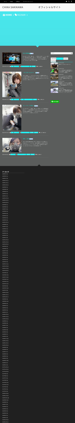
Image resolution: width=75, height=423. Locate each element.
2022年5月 (4, 239)
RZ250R (33, 64)
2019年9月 (4, 305)
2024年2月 (4, 204)
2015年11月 (4, 406)
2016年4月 (4, 395)
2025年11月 (4, 166)
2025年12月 (4, 164)
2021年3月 (4, 270)
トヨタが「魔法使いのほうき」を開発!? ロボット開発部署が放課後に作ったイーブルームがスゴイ (65, 91)
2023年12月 (4, 206)
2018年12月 (4, 324)
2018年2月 (4, 346)
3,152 (41, 119)
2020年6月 (4, 287)
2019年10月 (4, 302)
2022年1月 (4, 248)
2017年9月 (4, 357)
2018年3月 (4, 344)
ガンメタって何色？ (24, 98)
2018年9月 (4, 331)
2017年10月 (4, 355)
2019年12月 (4, 298)
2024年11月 (4, 184)
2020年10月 (4, 281)
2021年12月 (4, 250)
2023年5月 (4, 212)
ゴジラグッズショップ (28, 1)
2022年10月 (4, 228)
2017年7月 (4, 362)
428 (39, 92)
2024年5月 (4, 197)
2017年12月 (4, 351)
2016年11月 (4, 379)
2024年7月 (4, 193)
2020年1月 (4, 296)
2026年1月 (4, 162)
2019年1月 (4, 322)
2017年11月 (4, 353)
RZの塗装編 (22, 53)
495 (37, 138)
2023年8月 (4, 208)
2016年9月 (4, 384)
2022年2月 (4, 245)
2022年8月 (4, 232)
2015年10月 (4, 408)
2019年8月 (4, 307)
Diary (12, 64)
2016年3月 (4, 397)
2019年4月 (4, 316)
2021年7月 (4, 261)
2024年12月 (4, 182)
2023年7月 (4, 210)
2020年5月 (4, 289)
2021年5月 (4, 265)
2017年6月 (4, 364)
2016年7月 (4, 388)
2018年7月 (4, 335)
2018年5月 (4, 340)
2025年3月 (4, 175)
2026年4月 (4, 158)
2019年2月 (4, 320)
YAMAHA (36, 119)
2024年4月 (4, 199)
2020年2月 (4, 294)
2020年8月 (4, 285)
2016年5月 (4, 392)
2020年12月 (4, 276)
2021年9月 (4, 256)
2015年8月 (4, 410)
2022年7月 (4, 234)
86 (30, 64)
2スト (22, 91)
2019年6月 (4, 311)
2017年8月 (4, 360)
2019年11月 (4, 300)
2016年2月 (4, 399)
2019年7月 (4, 309)
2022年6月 (4, 237)
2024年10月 (4, 186)
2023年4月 (4, 215)
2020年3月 (4, 291)
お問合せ (18, 1)
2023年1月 (4, 221)
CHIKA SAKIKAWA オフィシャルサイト (32, 7)
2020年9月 (4, 283)
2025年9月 (4, 171)
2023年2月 (4, 219)
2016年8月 (4, 386)
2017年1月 (4, 375)
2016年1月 (4, 401)
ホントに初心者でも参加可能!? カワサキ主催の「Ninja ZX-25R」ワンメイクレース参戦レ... (65, 71)
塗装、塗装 (22, 125)
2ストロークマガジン (25, 64)
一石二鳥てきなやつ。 (25, 71)
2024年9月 (4, 188)
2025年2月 (4, 177)
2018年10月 (4, 329)
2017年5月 (4, 366)
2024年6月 (4, 195)
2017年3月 (4, 370)
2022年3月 (4, 243)
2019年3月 (4, 318)
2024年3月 (4, 201)
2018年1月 (4, 349)
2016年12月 (4, 377)
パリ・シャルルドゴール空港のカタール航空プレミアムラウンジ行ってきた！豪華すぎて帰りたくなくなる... (65, 78)
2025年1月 (4, 180)
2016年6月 (4, 390)
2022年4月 (4, 241)
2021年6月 (4, 263)
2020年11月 (4, 278)
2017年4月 (4, 368)
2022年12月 (4, 223)
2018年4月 (4, 342)
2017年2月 (4, 373)
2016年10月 (4, 381)
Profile (11, 1)
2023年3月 (4, 217)
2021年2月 (4, 272)
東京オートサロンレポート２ (64, 64)
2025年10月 (4, 169)
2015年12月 (4, 403)
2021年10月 (4, 254)
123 (38, 64)
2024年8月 (4, 191)
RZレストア (16, 64)
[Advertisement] (37, 32)
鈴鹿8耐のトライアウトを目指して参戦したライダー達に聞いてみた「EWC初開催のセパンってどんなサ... (66, 84)
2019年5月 (4, 313)
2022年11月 (4, 226)
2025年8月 (4, 173)
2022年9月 (4, 230)
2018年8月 (4, 333)
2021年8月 (4, 259)
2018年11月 (4, 327)
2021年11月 (4, 252)
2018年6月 (4, 338)
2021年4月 (4, 267)
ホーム (5, 1)
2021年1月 (4, 274)
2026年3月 (4, 160)
